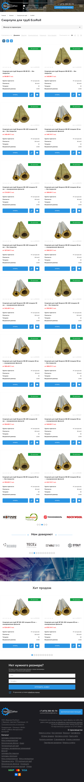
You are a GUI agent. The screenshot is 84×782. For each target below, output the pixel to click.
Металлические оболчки (9, 743)
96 (81, 35)
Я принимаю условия (27, 692)
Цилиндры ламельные (9, 756)
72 (78, 35)
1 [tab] (37, 524)
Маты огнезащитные (26, 759)
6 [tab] (41, 553)
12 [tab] (54, 553)
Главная (3, 15)
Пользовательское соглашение (12, 724)
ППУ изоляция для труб (23, 761)
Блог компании (57, 733)
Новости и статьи (45, 733)
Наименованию (33, 35)
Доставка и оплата (61, 736)
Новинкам (43, 35)
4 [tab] (44, 524)
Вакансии (66, 733)
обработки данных (34, 692)
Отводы (29, 766)
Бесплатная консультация (70, 712)
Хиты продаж (52, 35)
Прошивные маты (7, 761)
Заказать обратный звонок (64, 7)
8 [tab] (45, 553)
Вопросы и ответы (69, 742)
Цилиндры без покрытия (10, 753)
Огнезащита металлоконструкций (13, 766)
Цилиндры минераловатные (11, 738)
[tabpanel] (10, 517)
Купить (15, 94)
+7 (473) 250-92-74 (65, 4)
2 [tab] (40, 524)
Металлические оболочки (10, 764)
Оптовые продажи (47, 736)
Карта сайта (73, 736)
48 (75, 35)
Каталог (11, 15)
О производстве (59, 739)
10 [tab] (49, 553)
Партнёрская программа (53, 742)
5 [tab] (46, 524)
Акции (22, 743)
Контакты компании (46, 739)
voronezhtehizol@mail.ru (32, 5)
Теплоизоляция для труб (10, 746)
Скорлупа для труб (22, 15)
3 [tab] (42, 524)
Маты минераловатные (9, 740)
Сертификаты (75, 733)
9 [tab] (47, 553)
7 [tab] (43, 553)
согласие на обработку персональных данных (66, 722)
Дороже (24, 35)
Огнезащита (24, 764)
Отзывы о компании (73, 739)
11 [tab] (52, 553)
